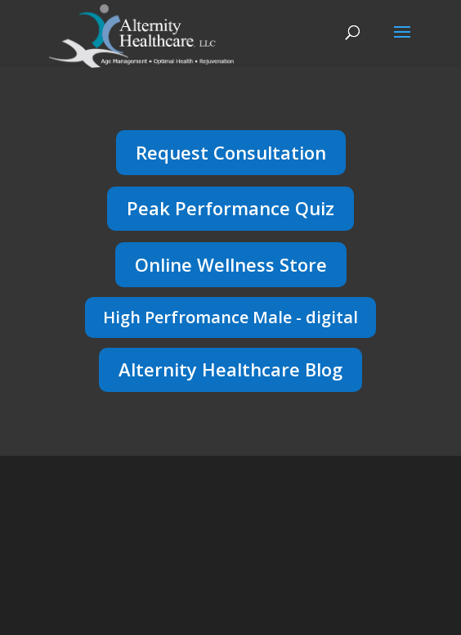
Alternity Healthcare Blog (230, 369)
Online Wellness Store (231, 264)
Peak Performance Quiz (230, 208)
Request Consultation (231, 152)
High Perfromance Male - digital (230, 317)
